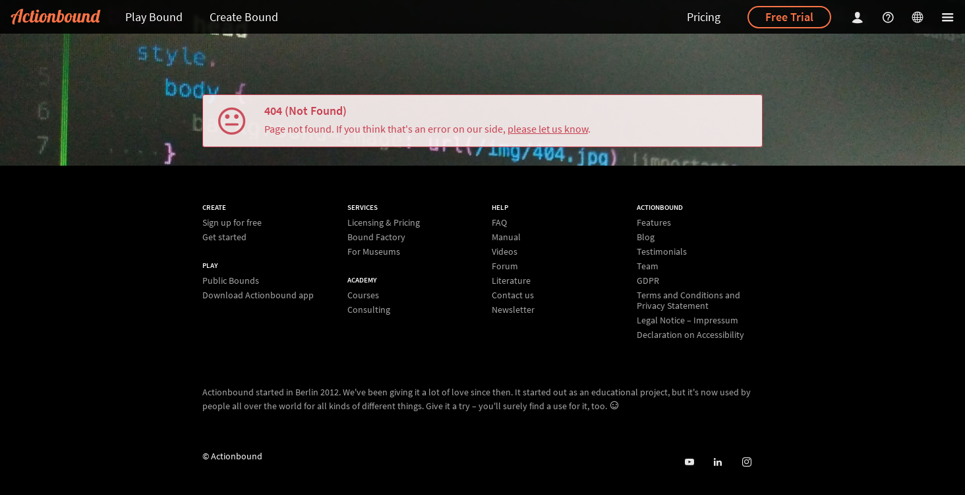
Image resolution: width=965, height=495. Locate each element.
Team (647, 266)
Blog (646, 237)
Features (654, 222)
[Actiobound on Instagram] (746, 462)
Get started (224, 236)
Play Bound (154, 16)
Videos (504, 251)
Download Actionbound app (258, 294)
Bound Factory (376, 237)
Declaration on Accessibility (690, 334)
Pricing (703, 16)
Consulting (368, 309)
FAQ (499, 222)
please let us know (548, 128)
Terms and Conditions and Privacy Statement (688, 300)
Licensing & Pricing (383, 222)
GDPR (648, 280)
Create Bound (244, 16)
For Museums (373, 251)
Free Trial (789, 16)
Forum (505, 266)
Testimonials (662, 251)
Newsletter (513, 309)
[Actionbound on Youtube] (689, 462)
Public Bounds (230, 280)
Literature (511, 280)
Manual (506, 237)
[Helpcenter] (890, 17)
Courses (363, 295)
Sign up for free (232, 222)
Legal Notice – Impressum (687, 320)
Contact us (513, 295)
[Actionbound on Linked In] (717, 462)
